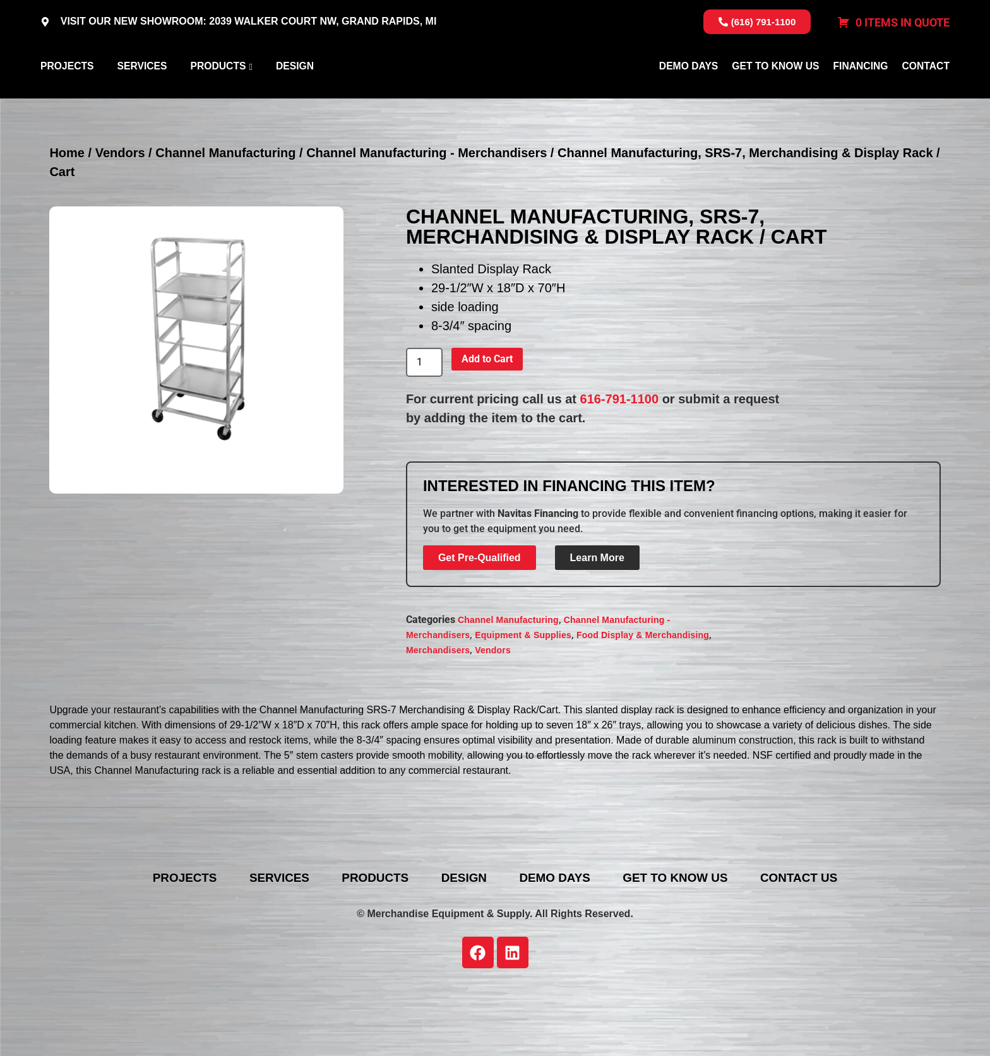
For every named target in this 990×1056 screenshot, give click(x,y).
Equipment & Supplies (523, 696)
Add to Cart (487, 419)
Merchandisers (438, 711)
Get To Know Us (775, 97)
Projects (66, 97)
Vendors (120, 214)
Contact (926, 97)
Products (218, 97)
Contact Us (828, 939)
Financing (860, 97)
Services (142, 97)
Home (67, 214)
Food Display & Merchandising (642, 696)
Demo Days (688, 97)
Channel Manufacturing (225, 214)
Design (295, 97)
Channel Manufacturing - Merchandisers (426, 214)
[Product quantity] (424, 423)
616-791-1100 (619, 459)
